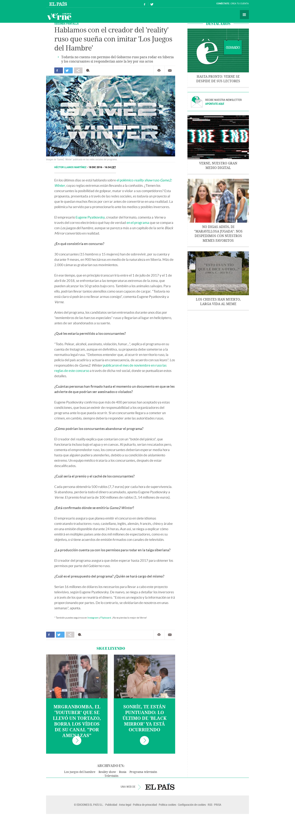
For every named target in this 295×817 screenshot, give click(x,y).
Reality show (107, 772)
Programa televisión (143, 772)
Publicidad (111, 805)
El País (58, 4)
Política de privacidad (145, 805)
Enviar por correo (170, 70)
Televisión (111, 776)
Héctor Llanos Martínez (70, 167)
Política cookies (167, 805)
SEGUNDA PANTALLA (66, 23)
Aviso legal (125, 805)
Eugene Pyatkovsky (90, 217)
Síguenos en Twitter (151, 4)
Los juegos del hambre (79, 772)
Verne (59, 16)
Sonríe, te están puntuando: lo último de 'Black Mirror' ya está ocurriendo (145, 718)
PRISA (217, 805)
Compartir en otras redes (78, 70)
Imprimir (159, 70)
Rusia (122, 772)
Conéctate (222, 3)
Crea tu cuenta (240, 3)
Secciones (244, 14)
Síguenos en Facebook (144, 4)
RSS (210, 805)
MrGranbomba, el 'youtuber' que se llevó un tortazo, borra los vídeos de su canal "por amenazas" (77, 721)
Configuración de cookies (192, 805)
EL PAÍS (160, 786)
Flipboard (105, 617)
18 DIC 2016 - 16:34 (102, 167)
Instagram (92, 617)
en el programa (138, 222)
